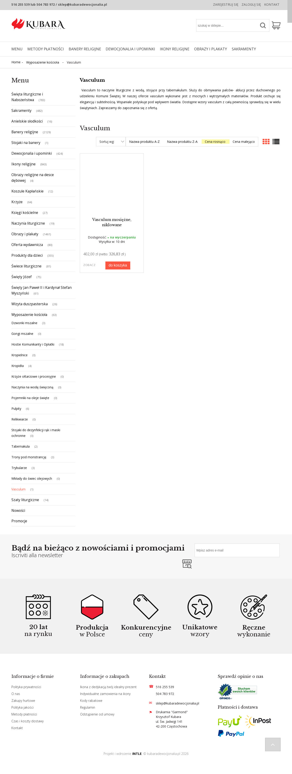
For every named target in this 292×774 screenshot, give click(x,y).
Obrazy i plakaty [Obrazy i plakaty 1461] (24, 233)
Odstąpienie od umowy (97, 714)
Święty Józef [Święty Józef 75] (21, 276)
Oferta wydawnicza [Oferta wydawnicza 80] (27, 244)
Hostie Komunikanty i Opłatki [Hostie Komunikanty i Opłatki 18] (32, 344)
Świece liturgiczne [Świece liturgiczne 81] (26, 266)
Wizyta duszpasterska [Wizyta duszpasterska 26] (29, 303)
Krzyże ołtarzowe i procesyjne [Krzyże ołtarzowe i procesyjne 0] (33, 376)
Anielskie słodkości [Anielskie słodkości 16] (27, 121)
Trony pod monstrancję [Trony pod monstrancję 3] (28, 457)
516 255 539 (165, 687)
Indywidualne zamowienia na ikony (105, 694)
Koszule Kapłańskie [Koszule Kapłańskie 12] (27, 191)
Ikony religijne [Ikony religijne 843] (23, 164)
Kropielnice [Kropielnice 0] (19, 355)
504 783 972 (165, 694)
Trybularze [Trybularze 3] (19, 468)
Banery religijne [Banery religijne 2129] (24, 131)
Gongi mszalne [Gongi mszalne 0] (22, 333)
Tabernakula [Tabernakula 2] (20, 446)
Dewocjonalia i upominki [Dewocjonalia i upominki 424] (31, 153)
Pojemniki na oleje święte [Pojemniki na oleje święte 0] (30, 398)
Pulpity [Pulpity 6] (16, 408)
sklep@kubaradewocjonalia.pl (177, 703)
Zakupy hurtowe (23, 700)
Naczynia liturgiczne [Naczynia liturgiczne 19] (28, 223)
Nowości (18, 510)
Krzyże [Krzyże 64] (17, 201)
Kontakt (271, 4)
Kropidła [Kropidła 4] (17, 366)
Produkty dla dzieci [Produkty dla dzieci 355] (27, 255)
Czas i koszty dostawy (27, 721)
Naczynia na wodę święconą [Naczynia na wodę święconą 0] (32, 387)
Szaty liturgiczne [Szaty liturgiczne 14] (25, 499)
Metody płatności (24, 714)
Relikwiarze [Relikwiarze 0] (19, 419)
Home (16, 62)
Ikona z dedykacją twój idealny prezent (108, 687)
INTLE (137, 753)
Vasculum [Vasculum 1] (18, 489)
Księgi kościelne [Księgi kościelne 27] (24, 212)
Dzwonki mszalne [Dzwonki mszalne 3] (24, 323)
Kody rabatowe (91, 700)
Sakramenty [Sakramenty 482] (21, 110)
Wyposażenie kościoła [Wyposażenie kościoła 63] (29, 314)
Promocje (19, 520)
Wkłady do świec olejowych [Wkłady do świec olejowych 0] (31, 478)
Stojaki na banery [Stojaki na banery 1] (25, 142)
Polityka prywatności (26, 687)
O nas (15, 694)
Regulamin (87, 707)
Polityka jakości (22, 707)
